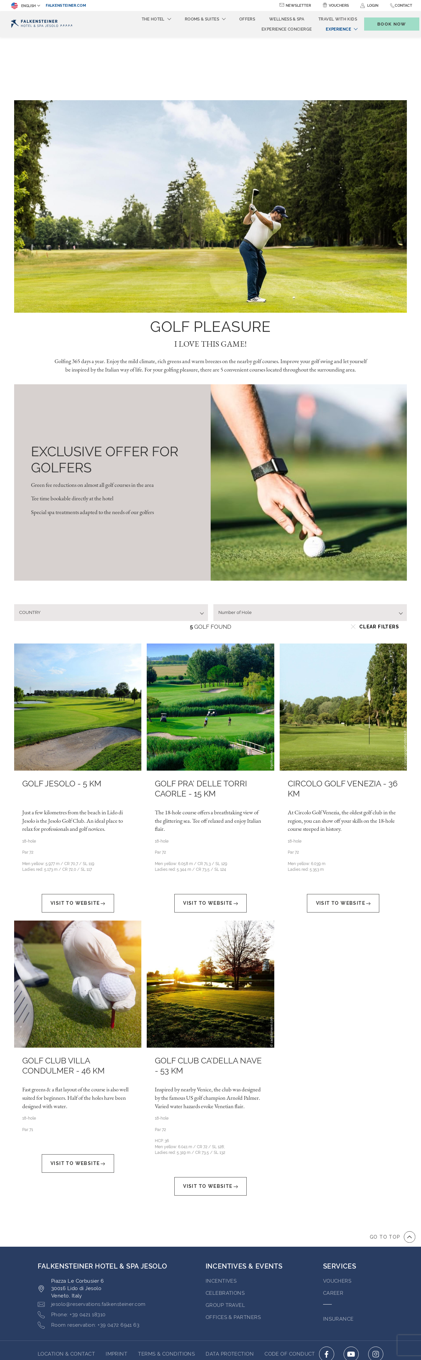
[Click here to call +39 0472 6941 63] (88, 1262)
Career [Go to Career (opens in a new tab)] (333, 1230)
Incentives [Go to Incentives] (221, 1218)
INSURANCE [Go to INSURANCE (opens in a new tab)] (338, 1256)
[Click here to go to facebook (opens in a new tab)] (326, 1290)
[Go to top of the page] (392, 1173)
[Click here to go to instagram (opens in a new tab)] (375, 1290)
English (23, 5)
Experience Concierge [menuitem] (275, 29)
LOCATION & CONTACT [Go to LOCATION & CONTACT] (66, 1291)
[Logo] (42, 24)
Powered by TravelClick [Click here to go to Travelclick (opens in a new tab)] (210, 1342)
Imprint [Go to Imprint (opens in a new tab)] (116, 1291)
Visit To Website (77, 840)
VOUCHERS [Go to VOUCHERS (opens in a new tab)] (337, 1218)
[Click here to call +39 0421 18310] (71, 1251)
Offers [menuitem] (236, 19)
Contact (403, 5)
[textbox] (108, 549)
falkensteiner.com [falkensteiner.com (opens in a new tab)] (66, 5)
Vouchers (339, 5)
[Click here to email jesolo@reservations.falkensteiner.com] (92, 1241)
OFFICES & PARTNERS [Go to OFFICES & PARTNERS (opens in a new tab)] (233, 1254)
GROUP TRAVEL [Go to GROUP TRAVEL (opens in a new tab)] (225, 1242)
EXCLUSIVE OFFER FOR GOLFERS (104, 396)
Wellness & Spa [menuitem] (275, 19)
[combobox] (111, 549)
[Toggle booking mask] (384, 24)
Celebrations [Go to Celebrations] (225, 1230)
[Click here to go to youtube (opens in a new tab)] (351, 1290)
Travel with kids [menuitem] (326, 19)
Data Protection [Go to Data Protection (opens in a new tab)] (230, 1291)
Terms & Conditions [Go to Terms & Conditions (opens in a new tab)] (166, 1291)
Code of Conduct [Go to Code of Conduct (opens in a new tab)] (290, 1291)
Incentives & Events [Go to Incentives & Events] (244, 1203)
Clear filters (375, 563)
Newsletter (298, 5)
